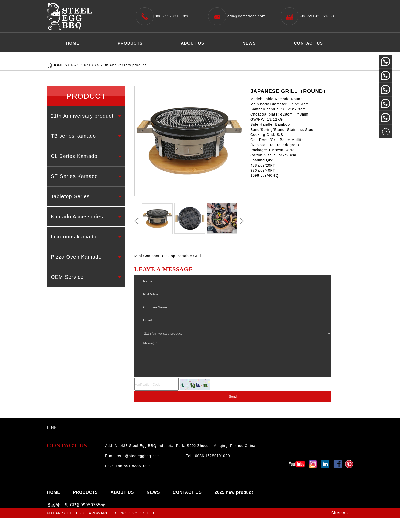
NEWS (249, 43)
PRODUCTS (130, 43)
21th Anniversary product (123, 65)
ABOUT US (192, 43)
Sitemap (339, 513)
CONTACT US (308, 43)
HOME (72, 43)
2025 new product (85, 56)
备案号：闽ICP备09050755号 (76, 505)
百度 (84, 426)
